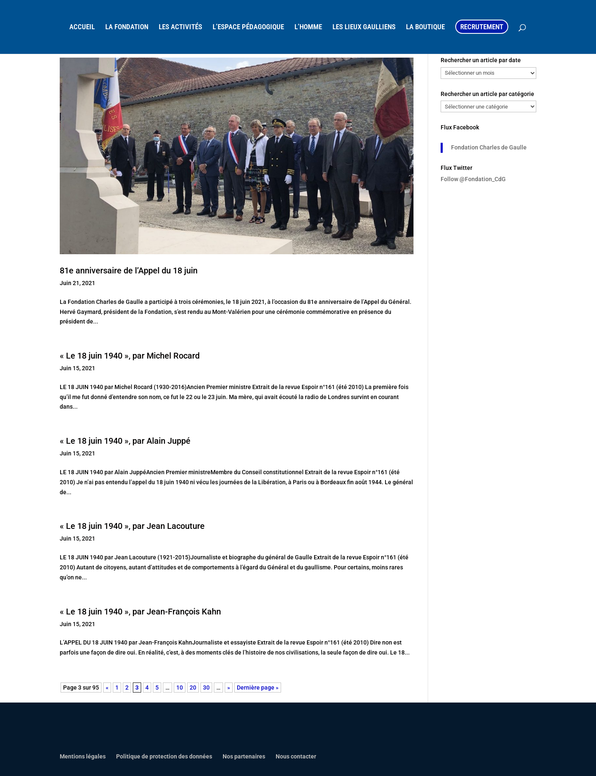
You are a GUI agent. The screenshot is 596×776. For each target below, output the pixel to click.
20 (193, 687)
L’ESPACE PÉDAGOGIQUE (248, 27)
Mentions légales (83, 756)
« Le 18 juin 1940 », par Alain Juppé (125, 441)
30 (206, 687)
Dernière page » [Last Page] (258, 687)
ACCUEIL (82, 27)
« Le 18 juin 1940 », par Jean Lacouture (132, 526)
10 (179, 687)
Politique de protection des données (164, 756)
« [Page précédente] (107, 687)
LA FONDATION (126, 27)
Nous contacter (296, 756)
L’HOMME (308, 27)
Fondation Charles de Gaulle (489, 147)
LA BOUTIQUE (425, 27)
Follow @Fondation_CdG (473, 179)
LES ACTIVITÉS (180, 27)
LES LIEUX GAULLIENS (364, 27)
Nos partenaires (244, 756)
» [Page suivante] (228, 687)
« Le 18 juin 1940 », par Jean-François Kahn (140, 612)
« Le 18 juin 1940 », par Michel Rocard (130, 356)
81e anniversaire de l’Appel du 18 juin (129, 270)
